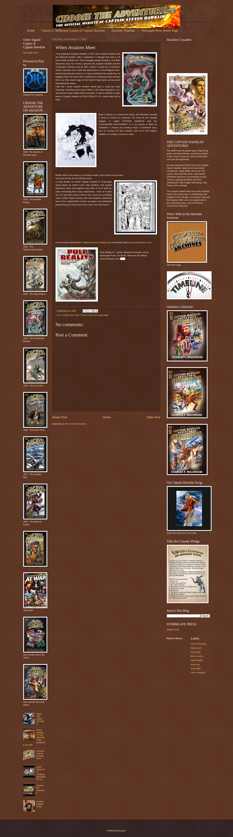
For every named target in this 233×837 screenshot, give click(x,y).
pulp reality (103, 315)
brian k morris (81, 315)
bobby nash (68, 315)
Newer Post (59, 417)
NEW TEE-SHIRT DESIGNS (40, 719)
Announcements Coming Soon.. (40, 755)
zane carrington (198, 672)
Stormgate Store (30, 52)
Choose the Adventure (40, 789)
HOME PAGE (173, 630)
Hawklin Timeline (123, 30)
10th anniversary (198, 644)
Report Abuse (175, 638)
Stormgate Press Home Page (160, 30)
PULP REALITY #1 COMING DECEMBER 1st (40, 773)
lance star (92, 315)
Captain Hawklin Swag (40, 804)
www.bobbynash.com (141, 242)
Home (31, 30)
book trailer (196, 652)
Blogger (122, 830)
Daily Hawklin (197, 660)
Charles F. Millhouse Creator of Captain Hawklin (73, 30)
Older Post (153, 417)
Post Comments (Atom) (75, 424)
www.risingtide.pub (102, 242)
